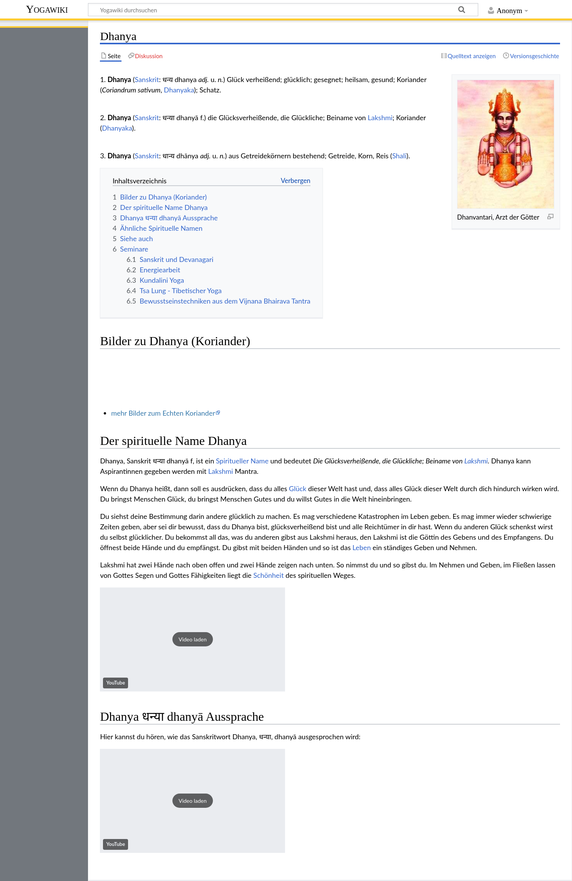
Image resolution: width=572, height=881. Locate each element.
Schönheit (268, 575)
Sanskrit (147, 79)
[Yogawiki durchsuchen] (283, 9)
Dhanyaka (179, 90)
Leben (362, 547)
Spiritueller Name (242, 460)
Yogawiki (47, 9)
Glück (297, 488)
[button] (192, 639)
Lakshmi (380, 117)
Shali (399, 155)
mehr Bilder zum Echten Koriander (163, 413)
